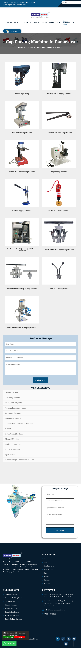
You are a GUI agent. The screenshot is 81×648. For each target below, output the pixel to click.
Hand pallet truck (12, 612)
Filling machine (11, 608)
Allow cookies (9, 637)
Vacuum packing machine (14, 598)
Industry (47, 580)
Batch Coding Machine (14, 434)
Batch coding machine (13, 619)
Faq (45, 573)
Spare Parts (10, 455)
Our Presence (49, 566)
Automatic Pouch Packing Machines (19, 423)
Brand (46, 576)
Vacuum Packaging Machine (16, 408)
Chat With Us (9, 643)
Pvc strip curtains (12, 615)
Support (36, 22)
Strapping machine (12, 601)
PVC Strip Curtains (12, 449)
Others (8, 429)
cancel (20, 637)
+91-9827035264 (27, 2)
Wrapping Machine (12, 398)
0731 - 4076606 (50, 614)
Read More (24, 572)
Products (26, 22)
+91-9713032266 (10, 2)
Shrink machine (11, 605)
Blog (46, 562)
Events (46, 559)
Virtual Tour (55, 22)
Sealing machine (11, 594)
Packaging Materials (13, 444)
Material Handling (12, 439)
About (17, 22)
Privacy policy (22, 635)
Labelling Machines (13, 418)
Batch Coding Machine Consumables (19, 460)
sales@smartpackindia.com (14, 5)
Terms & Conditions (30, 639)
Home (9, 22)
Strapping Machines (13, 413)
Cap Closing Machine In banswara (49, 47)
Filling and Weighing (13, 403)
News (44, 22)
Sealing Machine (11, 392)
